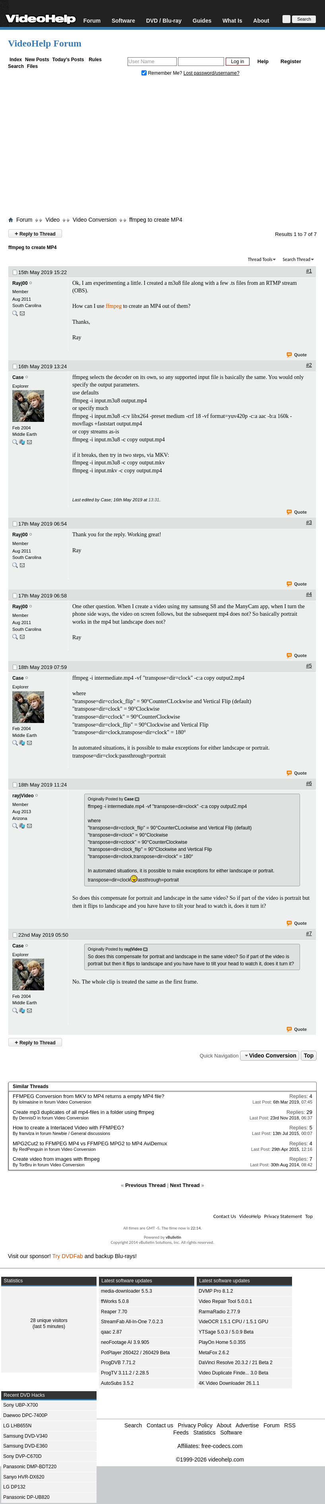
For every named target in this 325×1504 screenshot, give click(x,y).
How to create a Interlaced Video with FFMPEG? (68, 1128)
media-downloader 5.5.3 (126, 1291)
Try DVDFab (67, 1256)
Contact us (160, 1425)
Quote (297, 355)
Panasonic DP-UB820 (26, 1497)
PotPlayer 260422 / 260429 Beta (135, 1352)
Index (16, 59)
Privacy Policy (195, 1425)
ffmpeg (114, 306)
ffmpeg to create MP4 (155, 220)
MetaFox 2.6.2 (214, 1352)
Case (18, 377)
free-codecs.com (221, 1446)
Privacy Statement (283, 1216)
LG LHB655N (17, 1426)
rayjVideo (23, 795)
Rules (95, 59)
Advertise (247, 1425)
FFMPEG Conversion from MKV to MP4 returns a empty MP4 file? (88, 1096)
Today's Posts (68, 59)
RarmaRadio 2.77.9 (219, 1312)
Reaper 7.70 (114, 1312)
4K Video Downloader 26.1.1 (229, 1383)
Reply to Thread (35, 233)
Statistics (204, 1432)
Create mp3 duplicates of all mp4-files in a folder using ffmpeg (83, 1112)
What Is (232, 20)
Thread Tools (260, 259)
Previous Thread (145, 1185)
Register (291, 61)
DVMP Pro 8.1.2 (216, 1291)
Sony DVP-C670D (22, 1456)
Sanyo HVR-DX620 (23, 1477)
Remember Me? (162, 73)
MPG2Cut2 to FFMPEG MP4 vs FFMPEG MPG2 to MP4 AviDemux (90, 1143)
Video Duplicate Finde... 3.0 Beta (233, 1373)
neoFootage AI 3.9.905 (125, 1342)
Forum (92, 20)
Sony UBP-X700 (20, 1405)
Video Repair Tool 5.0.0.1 (225, 1301)
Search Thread (296, 259)
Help (263, 61)
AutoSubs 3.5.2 (117, 1383)
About (261, 20)
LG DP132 (14, 1487)
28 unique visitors (48, 1320)
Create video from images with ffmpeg (56, 1159)
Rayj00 (20, 283)
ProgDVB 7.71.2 (118, 1362)
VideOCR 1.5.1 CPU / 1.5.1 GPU (233, 1321)
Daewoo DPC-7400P (25, 1415)
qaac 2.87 (111, 1332)
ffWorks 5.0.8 (115, 1301)
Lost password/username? (212, 73)
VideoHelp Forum (44, 43)
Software (123, 20)
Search (16, 66)
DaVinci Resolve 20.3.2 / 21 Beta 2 (236, 1362)
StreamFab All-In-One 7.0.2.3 (132, 1321)
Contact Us (224, 1216)
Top (309, 1055)
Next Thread (185, 1185)
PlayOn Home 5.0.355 (222, 1342)
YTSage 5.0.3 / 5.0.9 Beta (226, 1332)
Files (32, 66)
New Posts (37, 59)
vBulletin (173, 1237)
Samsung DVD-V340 (25, 1436)
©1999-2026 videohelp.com (210, 1459)
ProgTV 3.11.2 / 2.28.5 (125, 1373)
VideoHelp (250, 1216)
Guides (202, 20)
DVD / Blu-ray (164, 20)
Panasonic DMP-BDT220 (29, 1466)
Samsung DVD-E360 (25, 1446)
